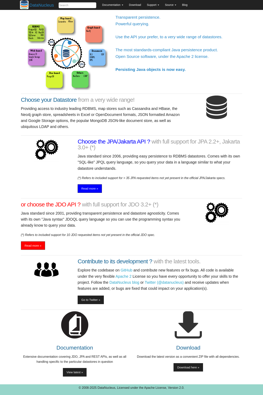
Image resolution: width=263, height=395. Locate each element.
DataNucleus (42, 5)
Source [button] (170, 4)
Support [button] (153, 4)
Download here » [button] (188, 367)
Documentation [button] (112, 4)
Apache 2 (123, 276)
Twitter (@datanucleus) (164, 282)
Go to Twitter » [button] (90, 299)
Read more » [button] (89, 188)
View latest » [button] (75, 372)
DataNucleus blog (124, 282)
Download (135, 4)
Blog (184, 4)
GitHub (126, 270)
